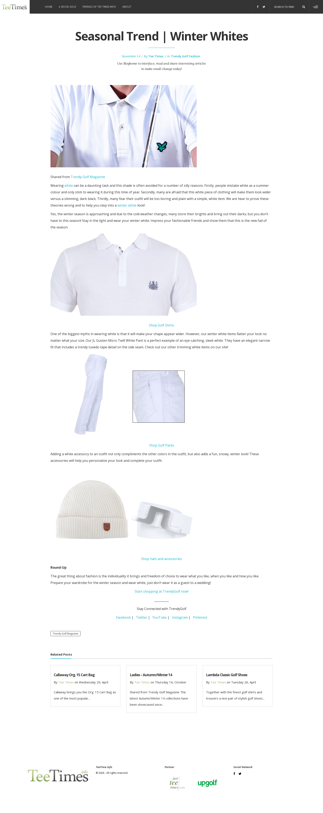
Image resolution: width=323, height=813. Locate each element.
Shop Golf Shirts (161, 325)
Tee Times (155, 56)
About (126, 6)
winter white (127, 205)
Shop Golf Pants (161, 445)
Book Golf (68, 6)
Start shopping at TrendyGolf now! (161, 591)
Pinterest (200, 617)
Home (49, 6)
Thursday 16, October (170, 682)
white (68, 185)
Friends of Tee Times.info (99, 6)
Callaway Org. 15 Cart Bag (74, 674)
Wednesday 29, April (93, 682)
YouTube (159, 617)
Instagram (180, 617)
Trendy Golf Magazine (88, 177)
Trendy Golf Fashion (185, 56)
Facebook (123, 617)
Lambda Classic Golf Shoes (226, 674)
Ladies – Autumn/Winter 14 (151, 674)
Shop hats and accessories (161, 559)
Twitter (141, 617)
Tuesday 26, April (243, 682)
